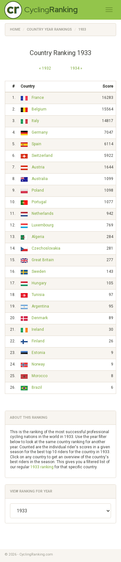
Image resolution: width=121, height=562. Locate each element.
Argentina (40, 306)
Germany (40, 132)
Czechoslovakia (46, 248)
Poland (38, 190)
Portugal (39, 202)
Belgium (39, 109)
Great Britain (43, 260)
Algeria (38, 236)
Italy (35, 121)
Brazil (37, 387)
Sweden (39, 271)
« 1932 (45, 68)
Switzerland (42, 155)
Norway (38, 364)
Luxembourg (43, 225)
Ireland (38, 329)
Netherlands (43, 213)
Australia (40, 178)
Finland (38, 341)
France (38, 97)
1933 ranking (42, 467)
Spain (36, 144)
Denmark (40, 318)
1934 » (76, 68)
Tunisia (38, 294)
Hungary (39, 283)
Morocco (39, 376)
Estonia (38, 352)
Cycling (51, 9)
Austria (38, 167)
